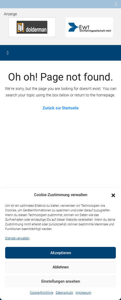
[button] (113, 195)
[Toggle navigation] (116, 4)
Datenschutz (64, 293)
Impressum (83, 293)
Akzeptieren (60, 253)
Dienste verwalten (17, 238)
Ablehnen (61, 267)
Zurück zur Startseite (61, 108)
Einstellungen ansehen (60, 281)
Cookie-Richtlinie (41, 293)
